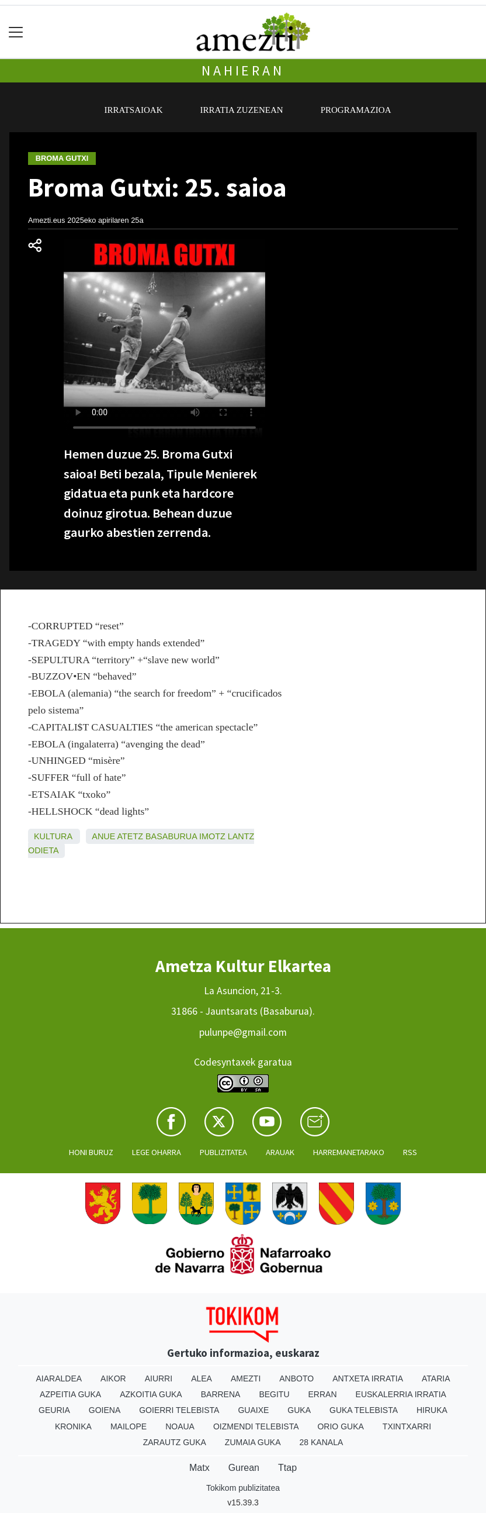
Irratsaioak (134, 110)
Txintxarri (407, 1426)
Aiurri (158, 1378)
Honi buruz (91, 1152)
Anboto (296, 1378)
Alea (201, 1378)
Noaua (180, 1426)
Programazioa (356, 110)
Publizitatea (223, 1152)
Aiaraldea (59, 1378)
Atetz (130, 836)
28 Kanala (321, 1442)
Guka (299, 1410)
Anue (103, 836)
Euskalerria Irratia (401, 1394)
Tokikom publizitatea (243, 1488)
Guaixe (253, 1410)
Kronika (73, 1426)
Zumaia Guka (253, 1442)
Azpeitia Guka (70, 1394)
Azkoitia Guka (151, 1394)
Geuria (54, 1410)
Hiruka (431, 1410)
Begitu (274, 1394)
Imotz (212, 836)
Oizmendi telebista (256, 1426)
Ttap (287, 1468)
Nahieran (243, 70)
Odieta (43, 850)
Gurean (243, 1468)
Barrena (221, 1394)
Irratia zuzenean (241, 110)
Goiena (104, 1410)
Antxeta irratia (367, 1378)
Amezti (246, 1378)
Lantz (241, 836)
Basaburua (171, 836)
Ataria (436, 1378)
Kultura (53, 836)
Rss (410, 1152)
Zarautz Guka (174, 1442)
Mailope (128, 1426)
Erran (322, 1394)
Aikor (113, 1378)
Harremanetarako (348, 1152)
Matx (199, 1468)
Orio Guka (340, 1426)
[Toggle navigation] (16, 32)
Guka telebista (363, 1410)
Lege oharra (156, 1152)
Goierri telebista (179, 1410)
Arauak (280, 1152)
